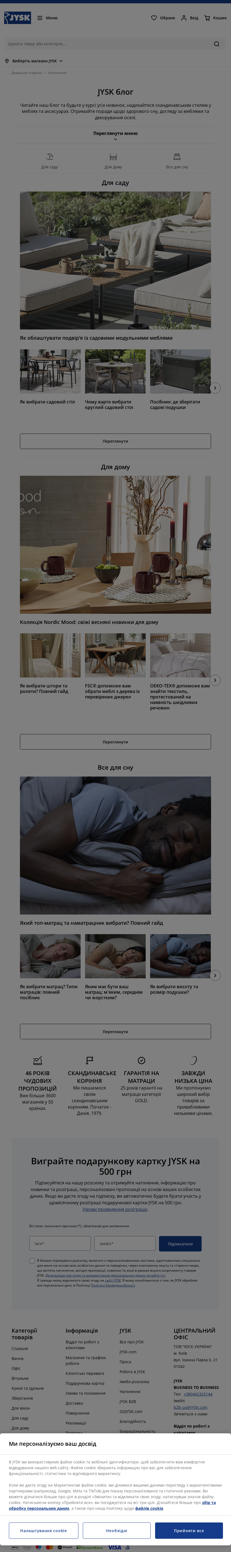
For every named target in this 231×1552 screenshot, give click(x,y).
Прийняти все (189, 1530)
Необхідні (116, 1530)
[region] (115, 1489)
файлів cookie (149, 1508)
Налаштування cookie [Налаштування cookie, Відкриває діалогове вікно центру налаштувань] (43, 1530)
